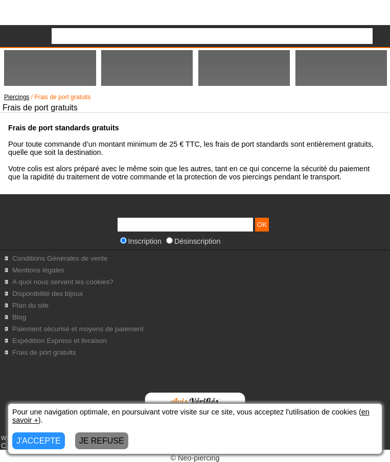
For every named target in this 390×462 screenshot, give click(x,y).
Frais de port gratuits (44, 352)
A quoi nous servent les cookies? (62, 282)
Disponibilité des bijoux (47, 293)
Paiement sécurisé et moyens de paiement (78, 329)
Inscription (141, 241)
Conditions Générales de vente (60, 258)
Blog (19, 317)
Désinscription (193, 241)
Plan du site (30, 305)
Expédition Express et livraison (59, 340)
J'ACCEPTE (38, 440)
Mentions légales (38, 270)
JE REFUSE (101, 440)
